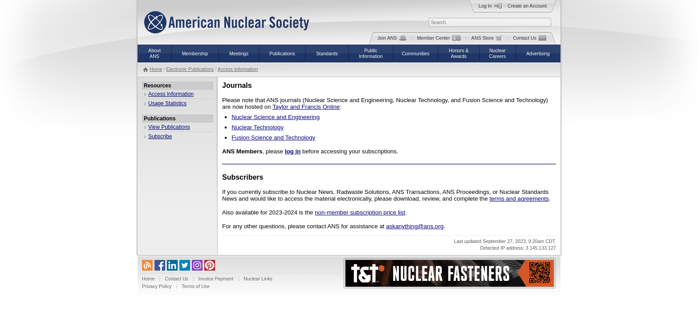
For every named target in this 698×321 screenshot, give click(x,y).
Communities (415, 53)
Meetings (238, 53)
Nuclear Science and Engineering (275, 117)
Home (156, 69)
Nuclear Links (257, 278)
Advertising (538, 53)
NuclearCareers (497, 53)
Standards (327, 53)
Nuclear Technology (257, 127)
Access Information (238, 69)
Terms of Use (196, 286)
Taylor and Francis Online (306, 106)
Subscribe (160, 136)
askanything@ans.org (414, 226)
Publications (282, 53)
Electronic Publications (190, 69)
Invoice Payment (216, 278)
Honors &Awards (458, 53)
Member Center (439, 38)
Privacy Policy (156, 286)
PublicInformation (370, 53)
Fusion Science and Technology (273, 137)
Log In (490, 5)
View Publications (169, 127)
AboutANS (154, 53)
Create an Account (527, 5)
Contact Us (529, 38)
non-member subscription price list (360, 212)
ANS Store (486, 38)
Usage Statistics (167, 103)
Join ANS (391, 38)
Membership (195, 53)
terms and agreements (519, 198)
